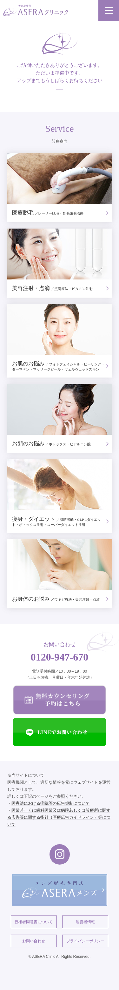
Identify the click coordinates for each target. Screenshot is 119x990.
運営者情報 (85, 922)
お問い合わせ (33, 941)
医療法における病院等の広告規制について (50, 803)
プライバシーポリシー (85, 941)
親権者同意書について (34, 922)
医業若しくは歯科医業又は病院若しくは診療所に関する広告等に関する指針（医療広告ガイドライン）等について (58, 817)
